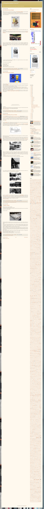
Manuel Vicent (39, 382)
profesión (10, 235)
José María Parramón (35, 348)
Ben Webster (35, 211)
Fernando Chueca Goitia (32, 287)
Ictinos (38, 321)
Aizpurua (38, 183)
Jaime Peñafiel (36, 330)
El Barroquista (35, 268)
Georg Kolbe (33, 303)
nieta (30, 407)
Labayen (38, 362)
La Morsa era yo (31, 362)
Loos (36, 369)
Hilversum (35, 316)
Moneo (30, 400)
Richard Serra (38, 451)
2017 (31, 95)
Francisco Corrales (35, 292)
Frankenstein (31, 296)
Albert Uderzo (33, 185)
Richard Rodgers (31, 451)
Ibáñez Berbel (34, 321)
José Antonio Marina (39, 344)
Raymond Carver (31, 445)
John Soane (39, 341)
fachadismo (40, 283)
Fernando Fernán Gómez (37, 287)
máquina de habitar (38, 383)
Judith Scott (37, 355)
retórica (33, 449)
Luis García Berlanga (38, 374)
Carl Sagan (35, 225)
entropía (37, 275)
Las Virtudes (35, 364)
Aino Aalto (36, 183)
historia (36, 317)
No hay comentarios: (15, 68)
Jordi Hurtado (31, 343)
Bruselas (38, 218)
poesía (39, 432)
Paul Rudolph (37, 422)
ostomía (38, 415)
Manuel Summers (35, 382)
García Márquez (37, 301)
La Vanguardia (35, 362)
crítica (38, 247)
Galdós (38, 300)
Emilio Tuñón (37, 273)
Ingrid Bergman (34, 325)
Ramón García (34, 443)
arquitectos (40, 200)
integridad (34, 326)
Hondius (36, 319)
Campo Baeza (34, 223)
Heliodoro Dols (31, 314)
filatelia (33, 289)
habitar (31, 311)
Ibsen (36, 321)
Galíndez (30, 301)
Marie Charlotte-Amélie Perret (32, 387)
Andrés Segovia (36, 194)
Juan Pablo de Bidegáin (37, 353)
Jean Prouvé (39, 334)
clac (38, 239)
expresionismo (37, 283)
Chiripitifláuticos (39, 237)
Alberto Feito (40, 185)
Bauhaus (34, 210)
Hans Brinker (37, 312)
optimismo (34, 413)
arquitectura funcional (39, 202)
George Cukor (39, 303)
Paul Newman (34, 422)
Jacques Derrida (32, 330)
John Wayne (31, 342)
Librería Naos (10, 29)
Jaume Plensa (33, 332)
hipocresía (38, 316)
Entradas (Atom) (7, 238)
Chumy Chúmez (31, 238)
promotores (36, 438)
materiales (35, 390)
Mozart (40, 401)
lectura (35, 365)
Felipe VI (39, 285)
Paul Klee (37, 421)
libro (40, 367)
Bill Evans (35, 214)
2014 (31, 114)
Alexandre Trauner (35, 188)
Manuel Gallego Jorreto (39, 381)
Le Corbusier (12, 111)
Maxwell (30, 391)
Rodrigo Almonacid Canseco (13, 202)
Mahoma (34, 378)
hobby (39, 317)
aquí (26, 119)
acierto (30, 181)
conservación (36, 244)
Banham (30, 208)
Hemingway (38, 314)
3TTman (30, 179)
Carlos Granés (36, 227)
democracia (33, 254)
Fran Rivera (32, 291)
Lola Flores (6, 122)
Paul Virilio (40, 422)
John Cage (38, 339)
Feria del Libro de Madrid (19, 11)
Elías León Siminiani (36, 271)
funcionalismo (34, 298)
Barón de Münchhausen (34, 209)
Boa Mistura (36, 216)
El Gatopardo (36, 269)
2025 (31, 87)
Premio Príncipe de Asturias (36, 435)
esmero (39, 278)
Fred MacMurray (39, 296)
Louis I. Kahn (35, 371)
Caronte (34, 230)
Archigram (32, 199)
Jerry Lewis (34, 335)
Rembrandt (35, 447)
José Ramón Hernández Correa (37, 121)
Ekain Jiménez (31, 268)
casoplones (38, 231)
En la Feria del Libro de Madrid (8, 10)
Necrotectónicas (18, 69)
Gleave (34, 307)
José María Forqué (31, 348)
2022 (31, 90)
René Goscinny (38, 447)
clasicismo (40, 239)
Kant (37, 357)
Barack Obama (35, 208)
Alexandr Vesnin (31, 188)
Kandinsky (35, 357)
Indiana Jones (39, 324)
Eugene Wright (33, 282)
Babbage (39, 207)
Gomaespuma (31, 308)
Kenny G (38, 359)
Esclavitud (35, 165)
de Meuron (34, 253)
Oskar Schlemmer (34, 415)
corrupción (31, 245)
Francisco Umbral (36, 294)
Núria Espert (33, 410)
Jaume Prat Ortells (18, 201)
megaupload (39, 391)
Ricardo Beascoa (36, 450)
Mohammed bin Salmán (35, 399)
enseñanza (33, 275)
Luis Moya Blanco (34, 376)
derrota (33, 255)
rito (40, 452)
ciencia (32, 239)
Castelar (36, 232)
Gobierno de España (37, 307)
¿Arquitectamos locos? (11, 3)
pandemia (34, 419)
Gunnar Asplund (33, 310)
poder (36, 432)
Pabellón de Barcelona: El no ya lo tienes (10, 114)
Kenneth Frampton (35, 359)
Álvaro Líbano (35, 190)
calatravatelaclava (39, 221)
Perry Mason (32, 426)
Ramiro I (31, 443)
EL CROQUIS (33, 269)
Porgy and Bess (39, 433)
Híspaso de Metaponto (32, 317)
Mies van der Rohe (37, 394)
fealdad (32, 285)
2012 (31, 116)
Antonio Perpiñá (39, 197)
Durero (38, 262)
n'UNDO (36, 403)
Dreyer (36, 261)
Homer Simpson (31, 319)
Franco (39, 294)
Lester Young (38, 366)
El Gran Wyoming (39, 269)
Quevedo (9, 90)
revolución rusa (40, 449)
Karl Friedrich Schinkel (35, 358)
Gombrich (34, 308)
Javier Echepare (33, 333)
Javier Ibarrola (37, 333)
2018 (31, 94)
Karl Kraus (38, 358)
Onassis (35, 412)
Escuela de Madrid (36, 278)
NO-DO (38, 407)
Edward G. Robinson (37, 266)
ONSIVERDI (40, 412)
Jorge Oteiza (40, 343)
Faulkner (40, 284)
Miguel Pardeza (38, 396)
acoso (32, 181)
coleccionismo (31, 241)
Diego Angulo (33, 257)
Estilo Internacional (33, 280)
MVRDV (33, 403)
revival (37, 449)
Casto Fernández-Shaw (39, 232)
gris (38, 309)
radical (35, 440)
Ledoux (37, 365)
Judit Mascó (34, 355)
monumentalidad (38, 400)
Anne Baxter (32, 195)
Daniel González (34, 250)
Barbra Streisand (39, 208)
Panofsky (36, 419)
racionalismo (33, 440)
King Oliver (40, 360)
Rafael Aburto (36, 441)
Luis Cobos (40, 373)
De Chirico (39, 252)
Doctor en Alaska (36, 259)
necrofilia (31, 405)
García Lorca (33, 301)
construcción (39, 244)
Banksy (32, 208)
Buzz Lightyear (31, 220)
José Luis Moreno (31, 346)
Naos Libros (15, 69)
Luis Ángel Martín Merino (34, 373)
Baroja (30, 209)
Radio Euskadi (39, 440)
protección (39, 438)
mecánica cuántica (34, 391)
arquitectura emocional (32, 201)
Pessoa (39, 426)
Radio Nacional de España (32, 441)
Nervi (37, 406)
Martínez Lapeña (39, 389)
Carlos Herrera (39, 227)
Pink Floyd (40, 430)
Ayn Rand (33, 207)
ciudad (36, 239)
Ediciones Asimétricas (7, 69)
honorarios (39, 319)
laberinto (40, 362)
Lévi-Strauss (32, 367)
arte (34, 203)
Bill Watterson (37, 214)
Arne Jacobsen (31, 200)
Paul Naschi (32, 422)
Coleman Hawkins (37, 241)
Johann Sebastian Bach (34, 339)
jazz (30, 334)
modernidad (31, 399)
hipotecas (40, 316)
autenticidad (39, 206)
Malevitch (40, 378)
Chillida (37, 236)
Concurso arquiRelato (34, 243)
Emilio (40, 272)
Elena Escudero (39, 270)
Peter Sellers (34, 428)
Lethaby (40, 366)
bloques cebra (33, 216)
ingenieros (31, 325)
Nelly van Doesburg (31, 406)
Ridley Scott (38, 452)
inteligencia (37, 326)
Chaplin (38, 234)
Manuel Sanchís (31, 382)
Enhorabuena (32, 132)
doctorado (39, 259)
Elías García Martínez (32, 271)
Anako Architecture (34, 193)
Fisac (38, 289)
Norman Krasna (37, 408)
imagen (33, 323)
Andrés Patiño (33, 194)
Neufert (39, 406)
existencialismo (31, 283)
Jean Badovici (33, 334)
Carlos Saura (31, 229)
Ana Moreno (39, 192)
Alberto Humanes (35, 186)
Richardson (33, 452)
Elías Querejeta (40, 271)
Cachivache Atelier (39, 220)
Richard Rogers (34, 451)
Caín (31, 221)
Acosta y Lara (35, 181)
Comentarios (32, 72)
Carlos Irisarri (31, 228)
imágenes (36, 323)
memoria (37, 392)
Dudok (32, 262)
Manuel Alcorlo (37, 380)
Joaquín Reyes (39, 337)
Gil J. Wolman (36, 305)
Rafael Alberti (40, 441)
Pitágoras (33, 431)
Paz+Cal (31, 423)
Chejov (30, 236)
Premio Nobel (31, 435)
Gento (31, 303)
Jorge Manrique (36, 343)
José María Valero (39, 348)
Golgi (39, 307)
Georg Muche (36, 303)
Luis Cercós (38, 373)
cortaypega (34, 245)
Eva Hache (37, 282)
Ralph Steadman (34, 442)
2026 (31, 86)
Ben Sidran (32, 211)
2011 (31, 117)
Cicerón (37, 238)
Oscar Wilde (31, 415)
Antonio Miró (35, 197)
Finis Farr (37, 289)
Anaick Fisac (31, 193)
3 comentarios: (15, 200)
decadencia (39, 253)
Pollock (33, 433)
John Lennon (33, 341)
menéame (39, 392)
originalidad (39, 413)
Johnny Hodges (38, 342)
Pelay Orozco (37, 424)
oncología (37, 412)
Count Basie (34, 246)
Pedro (35, 423)
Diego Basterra (36, 257)
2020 (31, 92)
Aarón (34, 179)
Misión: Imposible (33, 398)
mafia (30, 378)
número (30, 410)
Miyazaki (39, 398)
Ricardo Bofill (40, 450)
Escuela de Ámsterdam (32, 278)
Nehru (39, 405)
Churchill (34, 238)
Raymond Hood (35, 445)
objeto (37, 410)
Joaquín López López (36, 337)
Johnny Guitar (35, 342)
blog (36, 215)
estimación (37, 280)
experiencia (34, 283)
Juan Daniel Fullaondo (36, 351)
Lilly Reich (21, 201)
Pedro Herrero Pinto (38, 423)
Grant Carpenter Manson (35, 309)
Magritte (32, 378)
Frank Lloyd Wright (15, 201)
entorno (35, 275)
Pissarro (30, 431)
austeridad (36, 206)
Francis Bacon (37, 291)
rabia (30, 440)
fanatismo (35, 284)
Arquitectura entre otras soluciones (16, 116)
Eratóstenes (31, 276)
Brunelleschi (31, 218)
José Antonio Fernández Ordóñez (33, 344)
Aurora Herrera (33, 206)
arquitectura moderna (7, 201)
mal (36, 378)
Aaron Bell (37, 179)
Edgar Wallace (33, 264)
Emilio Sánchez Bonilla (33, 273)
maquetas (35, 383)
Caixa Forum (33, 221)
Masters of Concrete (31, 390)
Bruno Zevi (10, 201)
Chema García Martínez (34, 236)
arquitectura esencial (38, 201)
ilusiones (31, 323)
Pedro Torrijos (34, 424)
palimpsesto (31, 419)
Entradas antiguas (26, 237)
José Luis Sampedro (36, 346)
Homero (34, 319)
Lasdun (37, 364)
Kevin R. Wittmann (33, 360)
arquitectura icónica (7, 235)
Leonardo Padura (32, 366)
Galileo (40, 300)
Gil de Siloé (33, 305)
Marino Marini (37, 387)
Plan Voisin (37, 431)
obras (39, 410)
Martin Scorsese (35, 389)
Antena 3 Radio (37, 195)
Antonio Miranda (31, 197)
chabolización (36, 234)
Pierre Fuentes (33, 430)
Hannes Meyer (34, 312)
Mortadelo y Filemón (32, 401)
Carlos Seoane (34, 229)
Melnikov (34, 392)
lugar (30, 373)
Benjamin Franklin (38, 211)
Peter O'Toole (31, 428)
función (31, 298)
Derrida (30, 255)
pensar (39, 424)
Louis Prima (39, 371)
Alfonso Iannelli (39, 188)
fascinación (38, 284)
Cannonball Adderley (38, 223)
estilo (30, 280)
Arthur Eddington (32, 204)
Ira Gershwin (34, 328)
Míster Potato (37, 398)
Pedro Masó (31, 424)
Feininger (34, 285)
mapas (30, 383)
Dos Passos (34, 261)
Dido (30, 257)
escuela (39, 277)
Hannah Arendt (31, 312)
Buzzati (34, 220)
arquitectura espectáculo (32, 202)
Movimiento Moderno (37, 401)
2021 (31, 91)
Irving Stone (40, 328)
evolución (39, 282)
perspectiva (38, 426)
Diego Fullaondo (39, 257)
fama (30, 284)
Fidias (31, 289)
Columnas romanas (6, 205)
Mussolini (31, 403)
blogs (30, 216)
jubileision (32, 355)
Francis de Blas (40, 291)
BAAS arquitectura (36, 207)
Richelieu (35, 452)
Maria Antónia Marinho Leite (32, 385)
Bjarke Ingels (31, 215)
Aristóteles (39, 199)
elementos (36, 270)
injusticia (39, 325)
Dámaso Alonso (31, 250)
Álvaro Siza (39, 190)
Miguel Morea (34, 396)
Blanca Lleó (34, 215)
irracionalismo (37, 328)
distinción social (31, 259)
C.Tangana (36, 220)
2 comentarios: (15, 110)
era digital (39, 275)
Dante (40, 250)
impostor (31, 324)
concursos (38, 243)
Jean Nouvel (36, 334)
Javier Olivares (40, 333)
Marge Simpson (39, 384)
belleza (40, 210)
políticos (31, 433)
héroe (31, 316)
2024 (31, 88)
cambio (35, 222)
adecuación (40, 181)
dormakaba (31, 261)
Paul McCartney (39, 421)
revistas (35, 449)
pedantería (33, 423)
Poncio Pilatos (36, 433)
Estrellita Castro (39, 280)
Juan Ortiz (34, 353)
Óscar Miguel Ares (31, 414)
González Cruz (37, 308)
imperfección (39, 323)
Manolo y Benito (33, 380)
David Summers (36, 252)
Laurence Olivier (39, 364)
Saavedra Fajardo (19, 111)
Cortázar (37, 245)
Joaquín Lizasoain (31, 337)
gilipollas (39, 305)
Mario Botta (40, 387)
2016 (31, 96)
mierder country (33, 394)
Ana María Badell (36, 192)
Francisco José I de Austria (32, 294)
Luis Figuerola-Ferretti (33, 374)
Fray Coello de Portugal (35, 296)
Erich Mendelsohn (34, 276)
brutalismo (40, 218)
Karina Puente (31, 358)
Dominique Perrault (35, 260)
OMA (30, 412)
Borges (7, 84)
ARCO (34, 199)
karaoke (39, 357)
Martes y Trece (31, 389)
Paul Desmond (31, 421)
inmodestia (31, 326)
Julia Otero (40, 355)
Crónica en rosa (33, 248)
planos (39, 431)
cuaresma (39, 248)
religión (32, 447)
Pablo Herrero (35, 417)
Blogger (39, 215)
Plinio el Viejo (33, 432)
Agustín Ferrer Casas (33, 183)
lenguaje (39, 365)
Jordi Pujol (34, 343)
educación (31, 266)
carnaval (32, 230)
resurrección (31, 449)
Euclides (30, 282)
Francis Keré (32, 292)
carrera (36, 230)
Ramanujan (40, 442)
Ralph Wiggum (37, 442)
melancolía (31, 392)
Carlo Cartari (38, 225)
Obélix (35, 410)
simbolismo (12, 235)
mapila (32, 383)
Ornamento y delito (36, 148)
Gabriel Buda (35, 300)
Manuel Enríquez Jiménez (34, 381)
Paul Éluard (34, 421)
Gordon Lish (40, 308)
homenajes (39, 318)
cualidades (37, 248)
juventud (31, 357)
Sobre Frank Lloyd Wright (36, 173)
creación (39, 246)
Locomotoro (31, 369)
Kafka (33, 357)
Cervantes (7, 111)
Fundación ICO (31, 299)
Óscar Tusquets (39, 414)
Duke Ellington (35, 262)
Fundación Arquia (38, 298)
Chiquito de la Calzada (33, 237)
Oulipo (34, 416)
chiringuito (37, 237)
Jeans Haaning (31, 335)
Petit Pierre (37, 428)
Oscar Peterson (35, 414)
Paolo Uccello (39, 419)
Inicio (15, 237)
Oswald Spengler (5, 202)
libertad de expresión (37, 367)
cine (34, 239)
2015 (31, 113)
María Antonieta (36, 385)
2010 (31, 118)
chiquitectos (40, 236)
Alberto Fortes (32, 186)
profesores (31, 438)
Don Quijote (10, 111)
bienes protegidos (38, 213)
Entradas (31, 71)
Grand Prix (32, 309)
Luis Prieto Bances (38, 376)
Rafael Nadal (31, 442)
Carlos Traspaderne (37, 229)
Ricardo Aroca (33, 450)
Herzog (33, 316)
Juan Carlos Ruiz (38, 350)
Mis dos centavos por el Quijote (8, 72)
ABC (39, 179)
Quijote (20, 87)
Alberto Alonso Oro (36, 185)
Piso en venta (35, 169)
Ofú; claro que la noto (36, 144)
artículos (35, 204)
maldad (38, 378)
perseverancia (35, 426)
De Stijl (12, 201)
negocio (37, 405)
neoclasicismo (35, 406)
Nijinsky (32, 407)
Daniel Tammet (38, 250)
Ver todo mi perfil (32, 126)
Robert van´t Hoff (9, 202)
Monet (32, 400)
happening (40, 312)
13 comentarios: (15, 234)
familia (32, 284)
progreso (33, 438)
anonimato (34, 195)
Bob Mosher (39, 216)
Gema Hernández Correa (34, 302)
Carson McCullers (39, 230)
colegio (34, 241)
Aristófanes (37, 199)
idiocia (39, 321)
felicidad (36, 285)
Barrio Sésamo (38, 209)
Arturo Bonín (38, 204)
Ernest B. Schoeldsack (38, 276)
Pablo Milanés (38, 417)
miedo (30, 394)
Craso (37, 246)
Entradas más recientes (5, 237)
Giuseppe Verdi (31, 307)
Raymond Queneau (39, 445)
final (34, 289)
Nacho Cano (39, 403)
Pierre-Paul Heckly (36, 430)
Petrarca (39, 428)
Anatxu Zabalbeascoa (39, 193)
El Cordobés (39, 268)
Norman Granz (34, 408)
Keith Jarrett (32, 359)
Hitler (38, 317)
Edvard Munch (34, 266)
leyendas (34, 367)
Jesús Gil (37, 335)
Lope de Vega (17, 90)
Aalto (32, 179)
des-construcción (36, 255)
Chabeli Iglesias (33, 234)
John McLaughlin (36, 341)
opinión (31, 413)
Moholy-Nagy (39, 399)
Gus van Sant (36, 310)
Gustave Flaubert (39, 310)
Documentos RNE (31, 260)
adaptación (37, 181)
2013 (31, 115)
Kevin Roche (37, 360)
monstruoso (35, 400)
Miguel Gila (31, 396)
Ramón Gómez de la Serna (38, 443)
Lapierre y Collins (31, 364)
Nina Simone (35, 407)
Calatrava (36, 221)
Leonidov (35, 366)
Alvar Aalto (31, 190)
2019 (31, 93)
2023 (31, 89)
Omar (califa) (33, 412)
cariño (33, 225)
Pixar (35, 431)
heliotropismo (35, 314)
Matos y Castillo (38, 390)
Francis (34, 291)
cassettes (34, 232)
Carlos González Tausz (32, 227)
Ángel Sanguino (40, 194)
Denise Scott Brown (37, 254)
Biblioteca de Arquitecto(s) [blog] (33, 213)
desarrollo (39, 255)
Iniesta (37, 325)
